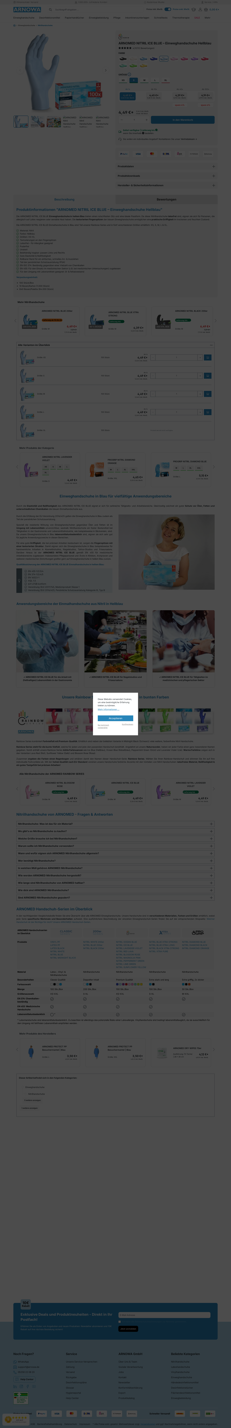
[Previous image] (20, 70)
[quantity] (176, 357)
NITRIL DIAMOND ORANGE (195, 977)
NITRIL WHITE (57, 981)
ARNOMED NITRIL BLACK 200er (188, 311)
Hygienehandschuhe (38, 1234)
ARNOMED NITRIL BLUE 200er (57, 311)
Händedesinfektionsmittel (185, 1385)
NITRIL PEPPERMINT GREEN (130, 990)
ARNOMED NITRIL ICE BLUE (89, 812)
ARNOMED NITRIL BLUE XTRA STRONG (122, 314)
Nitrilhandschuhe (36, 1138)
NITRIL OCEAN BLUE (126, 971)
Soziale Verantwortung (131, 1370)
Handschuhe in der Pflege (43, 1186)
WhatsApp (21, 1365)
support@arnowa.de (26, 1370)
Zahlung (70, 1370)
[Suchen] (50, 9)
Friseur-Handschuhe (41, 1152)
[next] (215, 321)
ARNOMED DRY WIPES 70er (133, 1095)
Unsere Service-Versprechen (81, 1364)
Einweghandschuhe (34, 1131)
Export (122, 1396)
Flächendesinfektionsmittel (185, 1396)
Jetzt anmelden (128, 1332)
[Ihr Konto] (200, 9)
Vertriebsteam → (189, 139)
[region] (63, 70)
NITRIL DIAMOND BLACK (194, 974)
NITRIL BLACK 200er (93, 977)
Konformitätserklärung (130, 1390)
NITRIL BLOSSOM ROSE (128, 984)
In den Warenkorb (183, 119)
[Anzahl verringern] (122, 120)
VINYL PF (55, 971)
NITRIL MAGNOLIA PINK (128, 987)
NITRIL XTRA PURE (158, 981)
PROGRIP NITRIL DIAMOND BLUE (135, 478)
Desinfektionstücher (182, 1390)
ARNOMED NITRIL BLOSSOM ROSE (41, 812)
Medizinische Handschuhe (44, 1207)
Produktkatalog (127, 1401)
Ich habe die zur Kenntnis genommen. (154, 1324)
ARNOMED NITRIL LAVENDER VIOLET (37, 477)
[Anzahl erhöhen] (147, 120)
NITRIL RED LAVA (125, 981)
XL (165, 80)
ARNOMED (36, 1289)
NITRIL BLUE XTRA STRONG (163, 971)
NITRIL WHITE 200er (93, 971)
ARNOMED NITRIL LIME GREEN (185, 812)
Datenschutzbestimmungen (148, 1324)
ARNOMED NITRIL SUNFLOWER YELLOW (183, 477)
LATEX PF (55, 974)
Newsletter (124, 1385)
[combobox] (98, 9)
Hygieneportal (73, 1396)
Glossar (70, 1390)
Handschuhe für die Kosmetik (45, 1172)
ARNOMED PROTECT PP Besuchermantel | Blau (35, 1095)
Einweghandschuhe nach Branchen (45, 1145)
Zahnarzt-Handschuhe (42, 1220)
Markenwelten (35, 1282)
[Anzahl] (134, 120)
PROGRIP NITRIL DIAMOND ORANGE (89, 478)
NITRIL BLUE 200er (92, 974)
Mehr (27, 1255)
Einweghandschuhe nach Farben (44, 1227)
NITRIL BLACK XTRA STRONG (164, 977)
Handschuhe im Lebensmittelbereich (49, 1179)
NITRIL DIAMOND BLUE (194, 971)
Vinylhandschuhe (180, 1375)
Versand (70, 1375)
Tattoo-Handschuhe (41, 1213)
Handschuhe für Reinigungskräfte (47, 1159)
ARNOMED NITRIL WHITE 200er (183, 1087)
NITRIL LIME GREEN (126, 993)
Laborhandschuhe (40, 1200)
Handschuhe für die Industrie (45, 1166)
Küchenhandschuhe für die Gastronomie (50, 1193)
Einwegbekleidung (181, 1401)
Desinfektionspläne (76, 1385)
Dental (34, 1268)
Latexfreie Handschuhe (39, 1241)
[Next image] (105, 70)
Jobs (121, 1375)
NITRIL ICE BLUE (124, 974)
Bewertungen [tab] (166, 199)
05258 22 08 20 (24, 1375)
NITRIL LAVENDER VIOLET (129, 977)
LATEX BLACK (57, 977)
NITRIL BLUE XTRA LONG (162, 974)
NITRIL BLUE (56, 984)
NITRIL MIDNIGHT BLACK (63, 987)
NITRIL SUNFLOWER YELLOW (131, 996)
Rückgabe (71, 1380)
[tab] (64, 199)
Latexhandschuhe (180, 1370)
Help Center (24, 1382)
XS (123, 80)
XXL (96, 486)
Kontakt (122, 1380)
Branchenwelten (36, 1261)
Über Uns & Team (128, 1364)
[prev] (15, 321)
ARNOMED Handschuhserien (42, 1248)
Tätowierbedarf (38, 1275)
